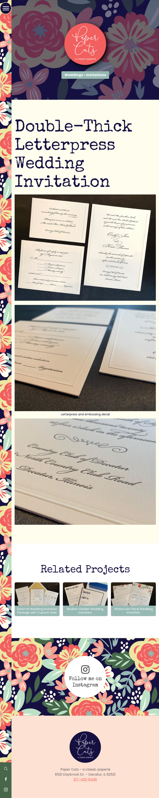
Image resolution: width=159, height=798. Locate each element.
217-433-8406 (85, 779)
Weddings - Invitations (85, 75)
